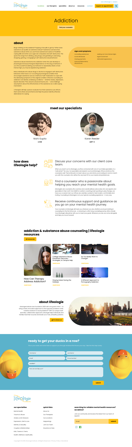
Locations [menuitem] (41, 6)
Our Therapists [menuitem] (52, 6)
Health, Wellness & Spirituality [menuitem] (23, 435)
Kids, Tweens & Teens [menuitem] (21, 431)
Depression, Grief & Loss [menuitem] (21, 421)
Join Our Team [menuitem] (48, 425)
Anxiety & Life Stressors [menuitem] (21, 418)
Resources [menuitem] (80, 6)
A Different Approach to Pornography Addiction (90, 281)
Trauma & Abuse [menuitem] (19, 415)
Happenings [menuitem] (47, 421)
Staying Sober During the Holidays (62, 281)
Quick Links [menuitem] (48, 407)
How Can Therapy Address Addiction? (35, 280)
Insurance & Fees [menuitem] (48, 428)
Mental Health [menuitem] (18, 411)
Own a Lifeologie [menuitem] (106, 2)
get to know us (57, 320)
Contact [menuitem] (90, 6)
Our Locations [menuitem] (47, 418)
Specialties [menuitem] (62, 6)
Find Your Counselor (66, 27)
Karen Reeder (92, 138)
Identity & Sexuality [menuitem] (20, 425)
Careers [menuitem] (115, 2)
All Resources (30, 239)
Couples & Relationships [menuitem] (22, 428)
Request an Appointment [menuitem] (104, 6)
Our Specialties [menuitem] (20, 407)
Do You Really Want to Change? (89, 258)
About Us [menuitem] (72, 6)
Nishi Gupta (39, 138)
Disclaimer (64, 441)
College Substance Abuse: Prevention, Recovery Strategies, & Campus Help (63, 258)
